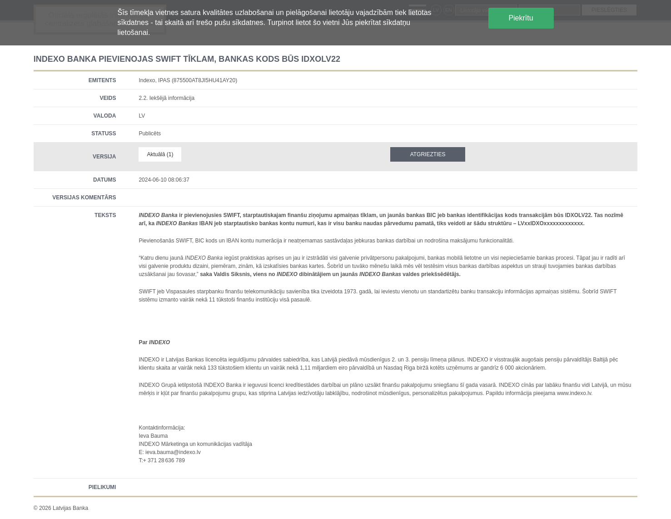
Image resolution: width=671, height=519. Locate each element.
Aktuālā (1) (160, 154)
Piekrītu (520, 18)
